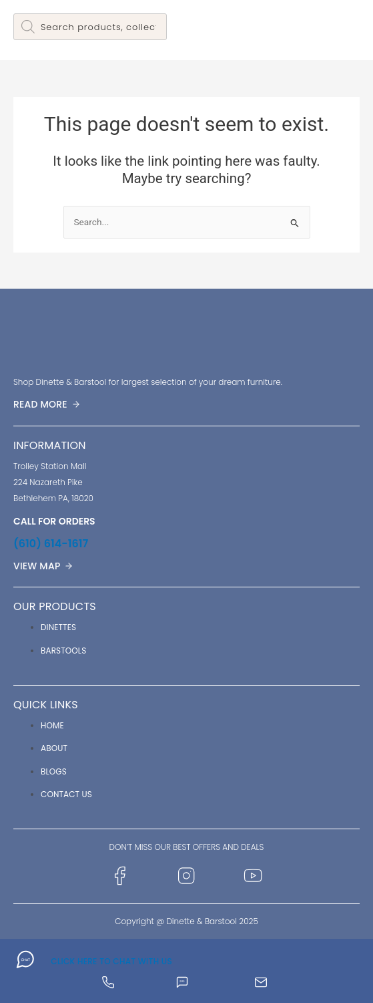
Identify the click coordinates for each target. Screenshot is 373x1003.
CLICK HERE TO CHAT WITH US (111, 961)
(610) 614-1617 (50, 543)
